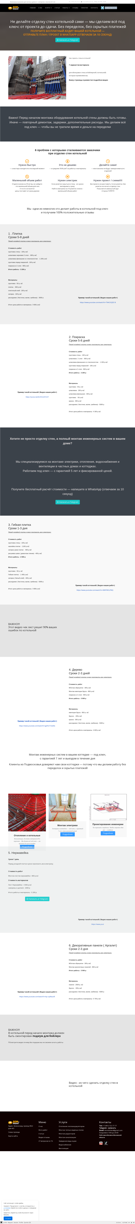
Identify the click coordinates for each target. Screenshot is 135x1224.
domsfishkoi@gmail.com (113, 1200)
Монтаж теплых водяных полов (71, 1200)
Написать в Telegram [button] (67, 40)
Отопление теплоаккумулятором (71, 1196)
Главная (33, 8)
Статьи (57, 8)
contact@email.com (88, 2)
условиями (7, 1208)
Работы (65, 8)
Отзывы (75, 8)
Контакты (94, 8)
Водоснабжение (65, 1215)
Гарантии (84, 8)
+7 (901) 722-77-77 (110, 1195)
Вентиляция (63, 1218)
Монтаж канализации (67, 1207)
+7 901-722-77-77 (75, 2)
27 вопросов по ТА (46, 1211)
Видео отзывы (44, 1207)
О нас (40, 8)
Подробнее (27, 891)
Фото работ (43, 1200)
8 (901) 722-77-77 (111, 8)
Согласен (8, 1218)
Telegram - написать (107, 1198)
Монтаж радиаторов (67, 1203)
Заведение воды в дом (67, 1211)
